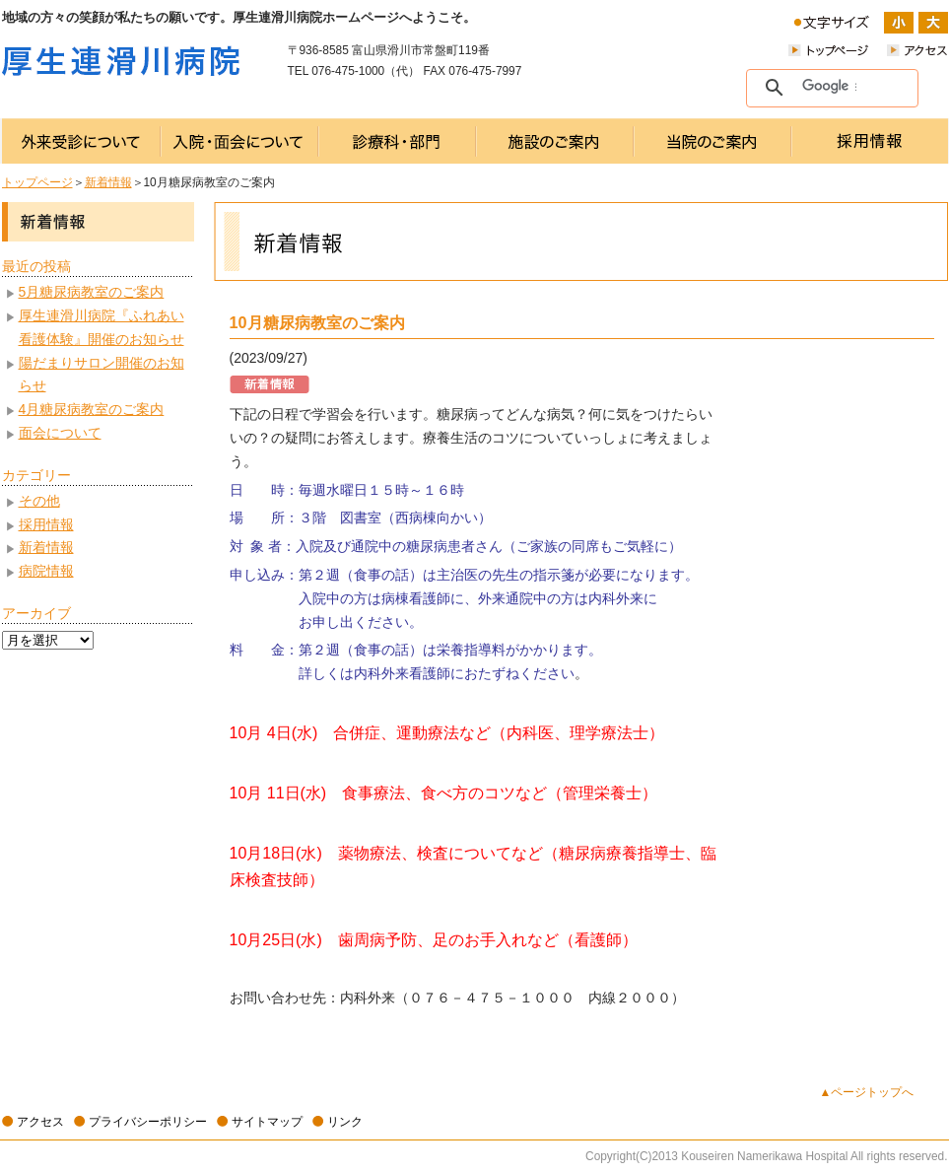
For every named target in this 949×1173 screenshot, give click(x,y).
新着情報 (108, 182)
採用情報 (46, 524)
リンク (345, 1122)
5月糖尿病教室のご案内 (92, 292)
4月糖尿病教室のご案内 (92, 409)
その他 (39, 501)
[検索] (829, 87)
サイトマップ (267, 1122)
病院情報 (46, 571)
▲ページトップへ (867, 1092)
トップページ (37, 182)
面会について (60, 433)
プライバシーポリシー (148, 1122)
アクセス (40, 1122)
